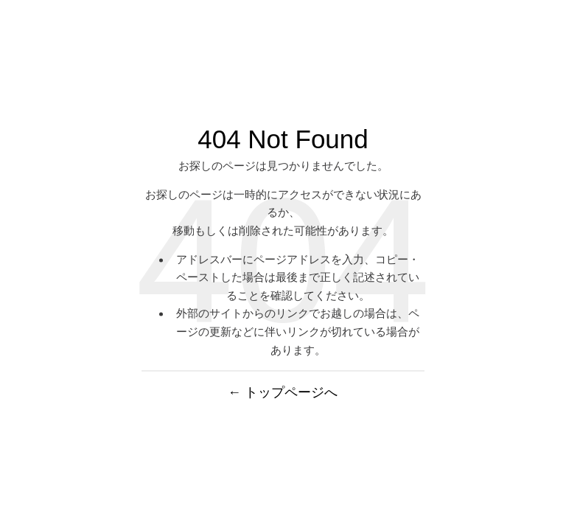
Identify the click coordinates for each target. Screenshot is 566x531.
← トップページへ (283, 393)
